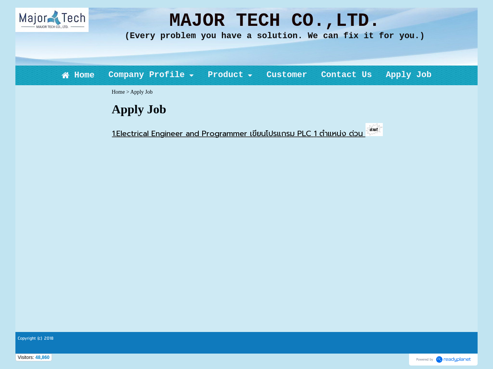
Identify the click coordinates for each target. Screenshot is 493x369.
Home (118, 92)
